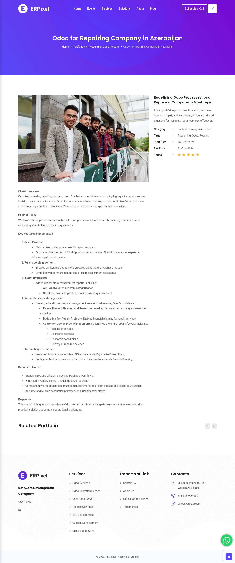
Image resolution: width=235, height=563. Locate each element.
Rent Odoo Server (82, 499)
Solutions (125, 8)
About (140, 8)
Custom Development (85, 522)
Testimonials (131, 506)
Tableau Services (82, 506)
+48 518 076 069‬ (188, 495)
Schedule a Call (194, 8)
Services (107, 8)
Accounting (184, 135)
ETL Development (83, 514)
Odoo (195, 135)
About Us (128, 491)
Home (77, 8)
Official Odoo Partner (135, 499)
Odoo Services (81, 483)
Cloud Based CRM (83, 530)
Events (91, 8)
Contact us (129, 483)
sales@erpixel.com (189, 503)
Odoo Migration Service (86, 491)
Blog (153, 8)
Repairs (204, 135)
